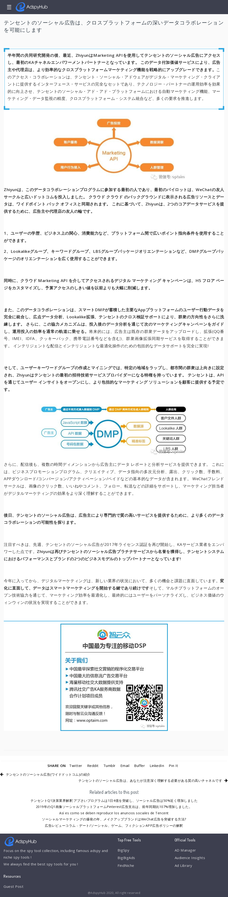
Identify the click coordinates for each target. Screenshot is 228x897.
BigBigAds (126, 857)
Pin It (173, 765)
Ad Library (183, 865)
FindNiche (126, 865)
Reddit (93, 765)
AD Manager (185, 850)
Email (125, 765)
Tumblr (109, 765)
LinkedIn (157, 765)
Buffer (139, 765)
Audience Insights (190, 857)
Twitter (75, 765)
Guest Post (13, 886)
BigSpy (123, 850)
